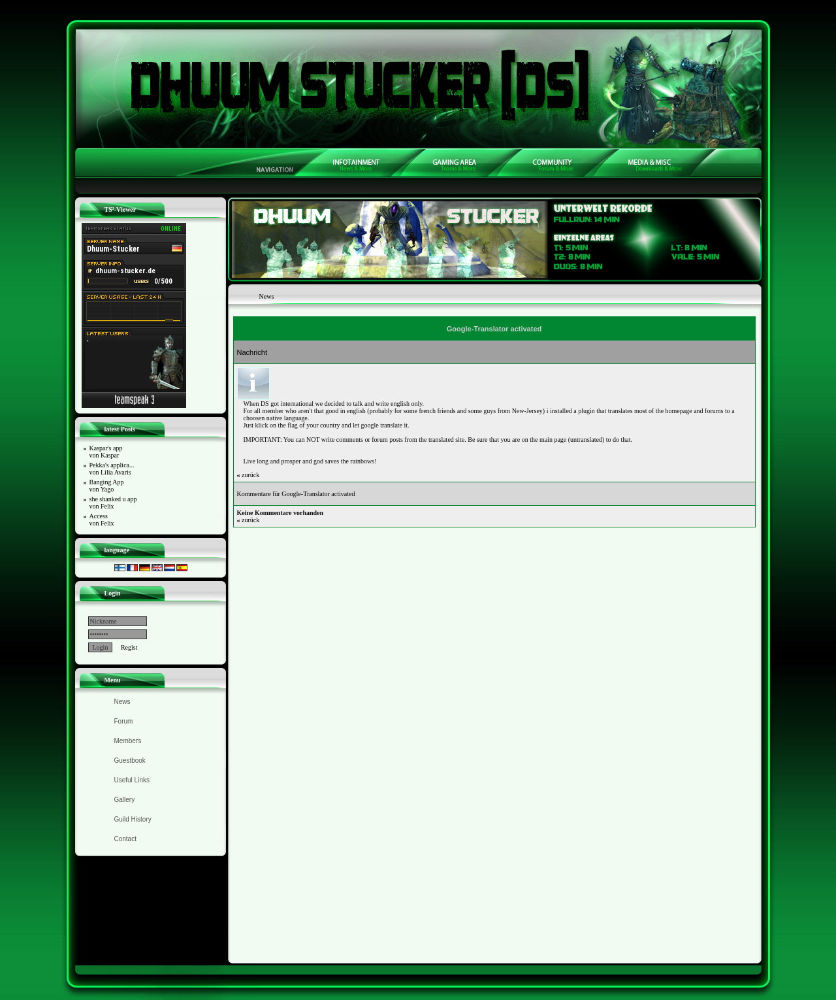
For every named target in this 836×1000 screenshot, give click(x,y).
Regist (129, 647)
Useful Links (132, 780)
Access (101, 519)
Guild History (133, 819)
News (122, 701)
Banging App (106, 485)
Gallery (124, 799)
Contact (125, 838)
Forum (123, 721)
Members (128, 740)
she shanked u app (113, 502)
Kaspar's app (106, 451)
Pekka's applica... (112, 468)
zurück (248, 474)
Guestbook (130, 760)
